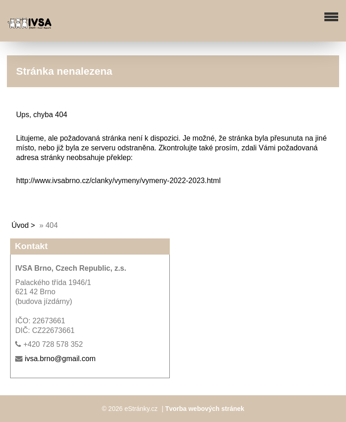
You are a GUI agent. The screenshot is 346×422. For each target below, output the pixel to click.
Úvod (20, 225)
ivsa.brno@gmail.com (60, 359)
